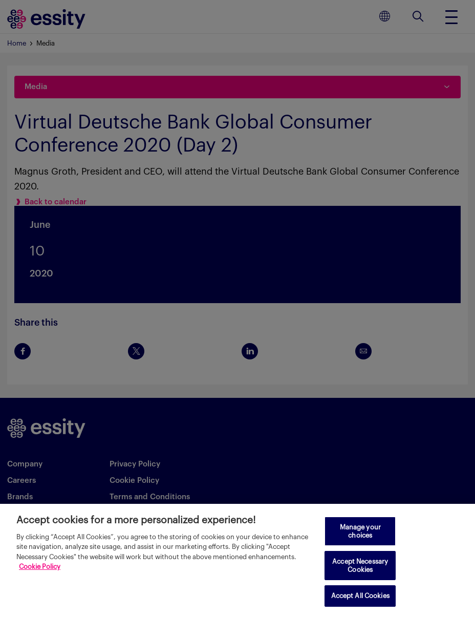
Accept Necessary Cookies (360, 565)
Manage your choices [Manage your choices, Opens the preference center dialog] (360, 531)
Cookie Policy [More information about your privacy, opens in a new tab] (39, 566)
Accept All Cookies (360, 595)
